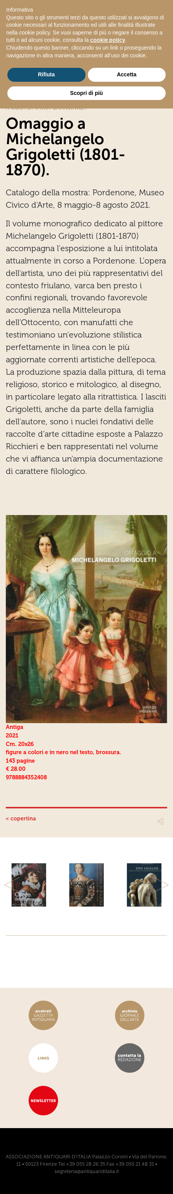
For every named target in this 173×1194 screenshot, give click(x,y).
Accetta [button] (127, 74)
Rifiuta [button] (46, 74)
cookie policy (107, 40)
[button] (12, 885)
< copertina (21, 818)
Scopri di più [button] (86, 93)
